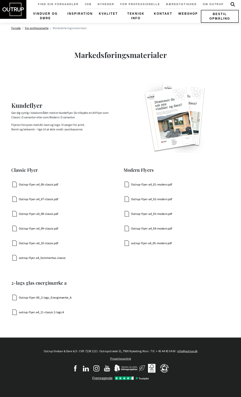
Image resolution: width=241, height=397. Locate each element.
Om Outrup (213, 4)
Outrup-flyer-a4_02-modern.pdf (151, 199)
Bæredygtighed (181, 4)
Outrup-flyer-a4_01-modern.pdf (151, 184)
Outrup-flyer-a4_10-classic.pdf (38, 243)
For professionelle (140, 4)
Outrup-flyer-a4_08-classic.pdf (38, 214)
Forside (16, 28)
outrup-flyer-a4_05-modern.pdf (151, 243)
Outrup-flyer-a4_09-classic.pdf (38, 228)
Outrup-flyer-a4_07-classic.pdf (38, 199)
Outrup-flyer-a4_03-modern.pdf (151, 214)
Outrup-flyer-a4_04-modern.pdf (151, 228)
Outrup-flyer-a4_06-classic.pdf (38, 184)
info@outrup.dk (187, 351)
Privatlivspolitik (120, 358)
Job (88, 4)
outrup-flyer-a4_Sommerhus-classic (42, 258)
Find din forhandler (58, 4)
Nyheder (106, 4)
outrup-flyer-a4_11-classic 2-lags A (41, 312)
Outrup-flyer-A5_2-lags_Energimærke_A (45, 297)
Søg (233, 4)
